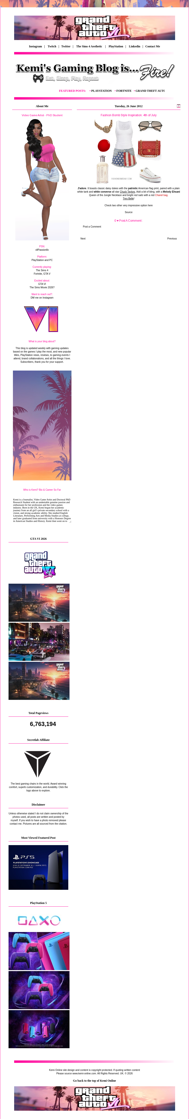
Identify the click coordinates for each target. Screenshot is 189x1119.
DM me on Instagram (42, 297)
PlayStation (116, 46)
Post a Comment (92, 226)
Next (83, 238)
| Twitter (66, 46)
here (150, 205)
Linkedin (135, 46)
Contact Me (153, 46)
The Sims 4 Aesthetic (89, 46)
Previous (172, 238)
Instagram (35, 46)
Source (129, 212)
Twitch (52, 46)
